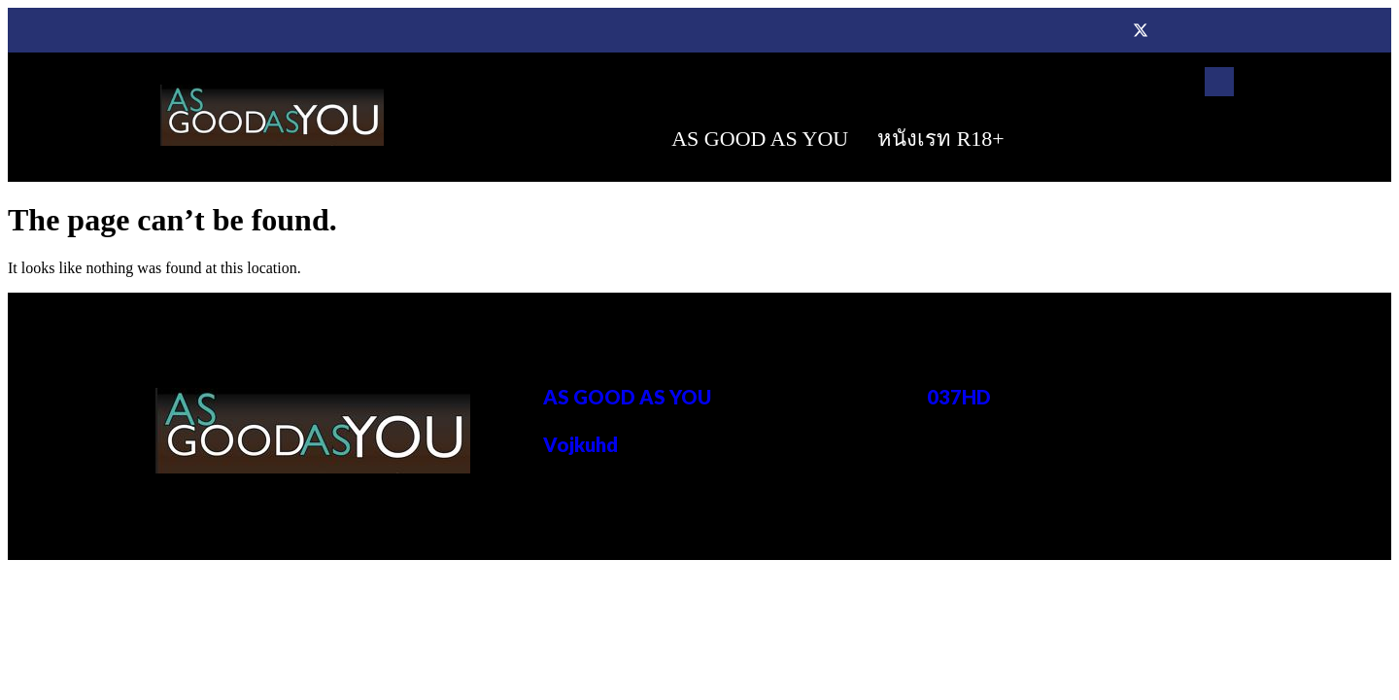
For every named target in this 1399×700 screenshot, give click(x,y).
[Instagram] (1218, 30)
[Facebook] (1101, 30)
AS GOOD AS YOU (759, 138)
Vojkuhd (580, 444)
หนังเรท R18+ (941, 138)
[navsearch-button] (1219, 81)
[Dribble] (1179, 30)
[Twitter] (1140, 30)
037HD (959, 396)
